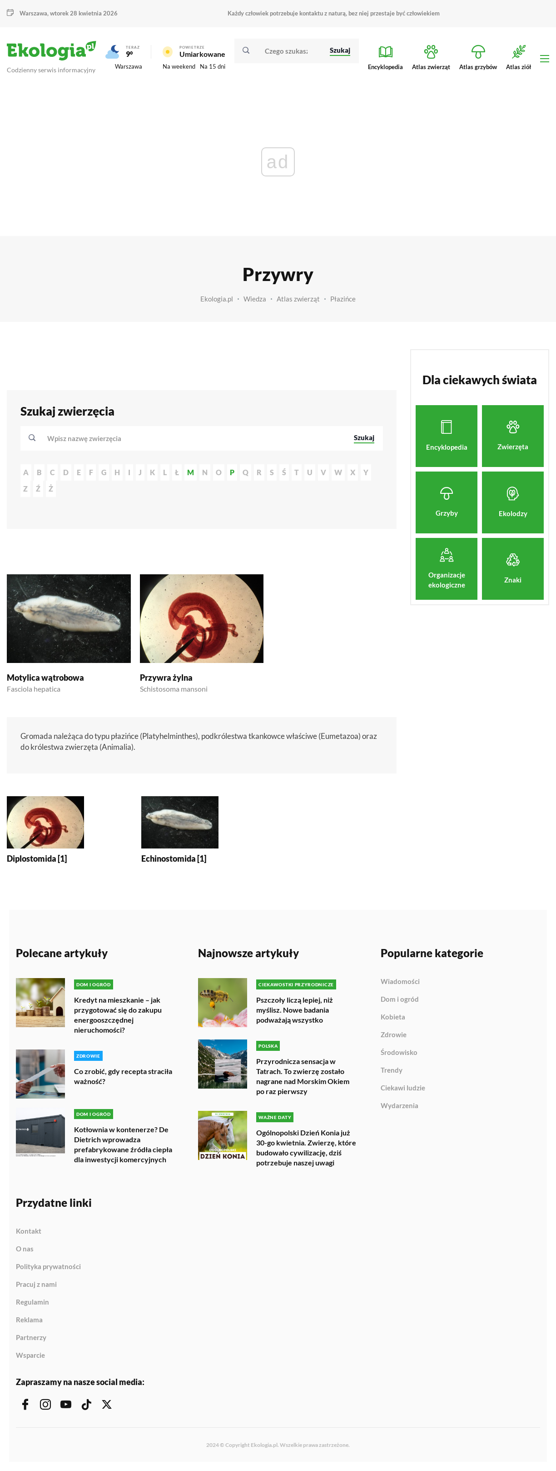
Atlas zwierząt (298, 299)
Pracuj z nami (36, 1284)
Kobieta (393, 1017)
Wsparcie (30, 1355)
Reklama (29, 1320)
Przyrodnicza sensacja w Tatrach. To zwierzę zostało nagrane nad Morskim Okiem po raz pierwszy (302, 1076)
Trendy (391, 1070)
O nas (25, 1249)
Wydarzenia (399, 1105)
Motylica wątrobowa (45, 678)
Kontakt (28, 1231)
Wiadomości (400, 981)
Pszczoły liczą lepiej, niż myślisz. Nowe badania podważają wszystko (294, 1009)
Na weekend (179, 66)
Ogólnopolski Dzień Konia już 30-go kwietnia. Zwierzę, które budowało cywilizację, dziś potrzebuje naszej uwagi (306, 1147)
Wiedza (254, 299)
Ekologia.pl (216, 299)
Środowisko (399, 1052)
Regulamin (32, 1302)
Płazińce (343, 299)
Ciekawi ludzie (403, 1088)
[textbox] (87, 438)
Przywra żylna (166, 678)
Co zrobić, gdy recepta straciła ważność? (123, 1076)
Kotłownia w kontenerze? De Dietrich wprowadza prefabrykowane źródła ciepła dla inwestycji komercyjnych (123, 1144)
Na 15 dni (212, 66)
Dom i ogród (400, 999)
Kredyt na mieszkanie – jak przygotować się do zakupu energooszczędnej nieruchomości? (118, 1014)
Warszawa (33, 13)
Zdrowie (394, 1035)
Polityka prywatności (48, 1266)
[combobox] (194, 438)
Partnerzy (31, 1337)
